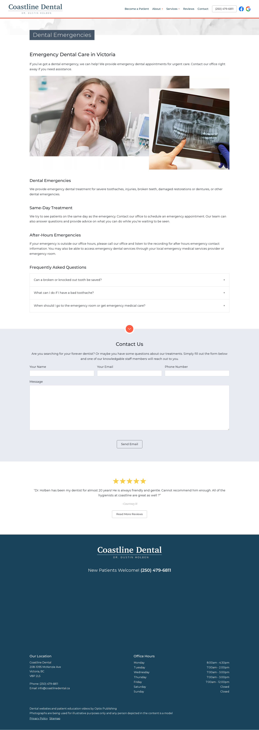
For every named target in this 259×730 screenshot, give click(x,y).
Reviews (188, 8)
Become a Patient (137, 8)
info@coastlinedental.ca (54, 688)
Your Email (105, 367)
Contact (203, 8)
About (156, 8)
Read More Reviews (129, 514)
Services (171, 8)
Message (36, 382)
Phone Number (176, 367)
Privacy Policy (39, 718)
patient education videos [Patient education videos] (73, 708)
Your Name (38, 367)
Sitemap (54, 718)
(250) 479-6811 (224, 8)
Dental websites (40, 708)
